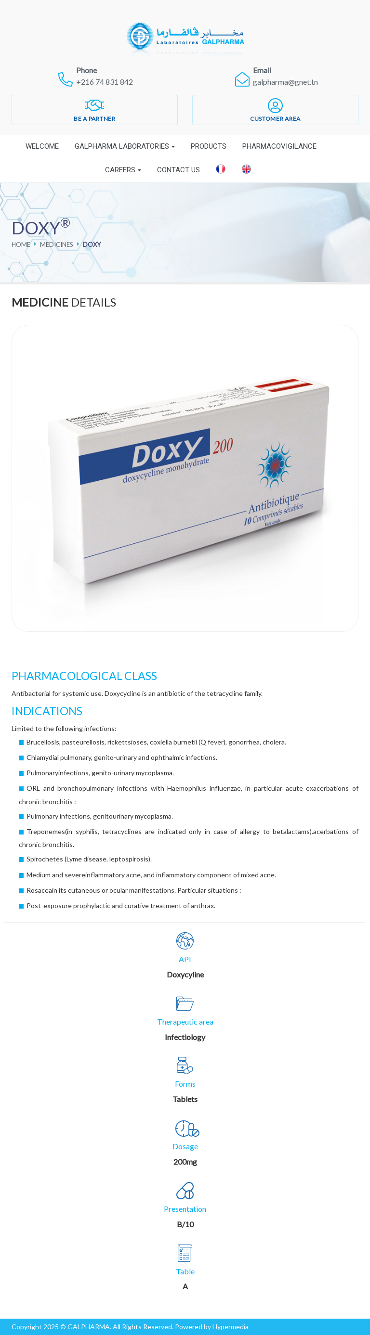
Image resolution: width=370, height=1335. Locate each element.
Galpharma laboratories (122, 146)
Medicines (56, 244)
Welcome (42, 146)
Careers (120, 170)
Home (21, 244)
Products (208, 146)
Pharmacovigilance (279, 146)
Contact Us (178, 170)
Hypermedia (230, 1326)
